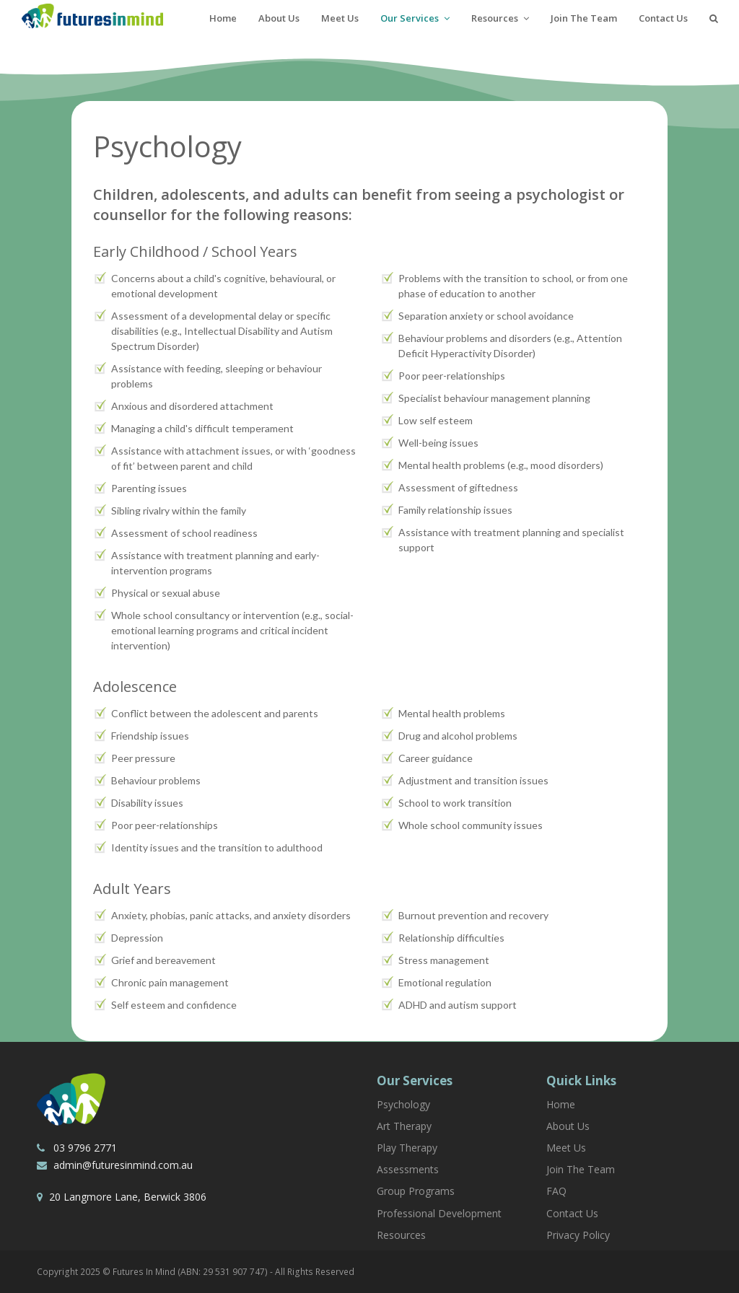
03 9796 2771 (84, 1147)
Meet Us (566, 1147)
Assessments (408, 1169)
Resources (401, 1235)
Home (560, 1104)
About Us (568, 1126)
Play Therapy (407, 1147)
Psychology (403, 1104)
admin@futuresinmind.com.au (122, 1165)
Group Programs (416, 1191)
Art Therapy (404, 1126)
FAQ (556, 1191)
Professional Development (439, 1213)
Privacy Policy (578, 1235)
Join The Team (580, 1169)
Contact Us (572, 1213)
